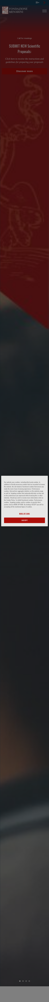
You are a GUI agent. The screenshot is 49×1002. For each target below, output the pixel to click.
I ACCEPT (24, 520)
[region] (24, 501)
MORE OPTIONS (24, 513)
